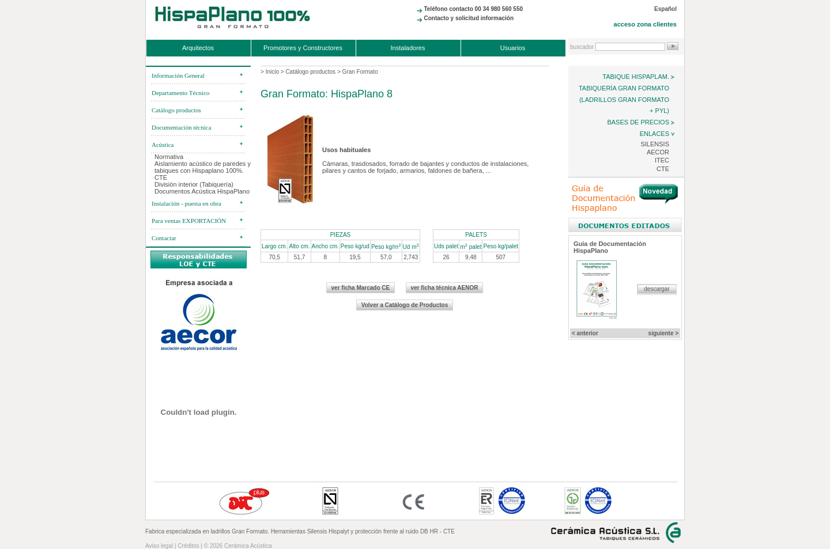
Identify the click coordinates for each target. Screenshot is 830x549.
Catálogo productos (310, 72)
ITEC (662, 160)
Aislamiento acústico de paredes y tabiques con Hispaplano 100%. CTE (202, 170)
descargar (656, 289)
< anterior (585, 333)
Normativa (168, 156)
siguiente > (663, 333)
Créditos (188, 546)
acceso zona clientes (645, 24)
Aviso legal (159, 546)
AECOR (658, 152)
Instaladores (408, 47)
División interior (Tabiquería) (193, 184)
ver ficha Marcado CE (360, 288)
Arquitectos (198, 47)
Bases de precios (638, 122)
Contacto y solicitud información (469, 18)
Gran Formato (360, 72)
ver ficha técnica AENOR (444, 288)
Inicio (272, 72)
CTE (663, 168)
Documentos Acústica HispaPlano (202, 191)
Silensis (654, 144)
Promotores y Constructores (302, 47)
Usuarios (512, 47)
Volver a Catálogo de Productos (404, 305)
